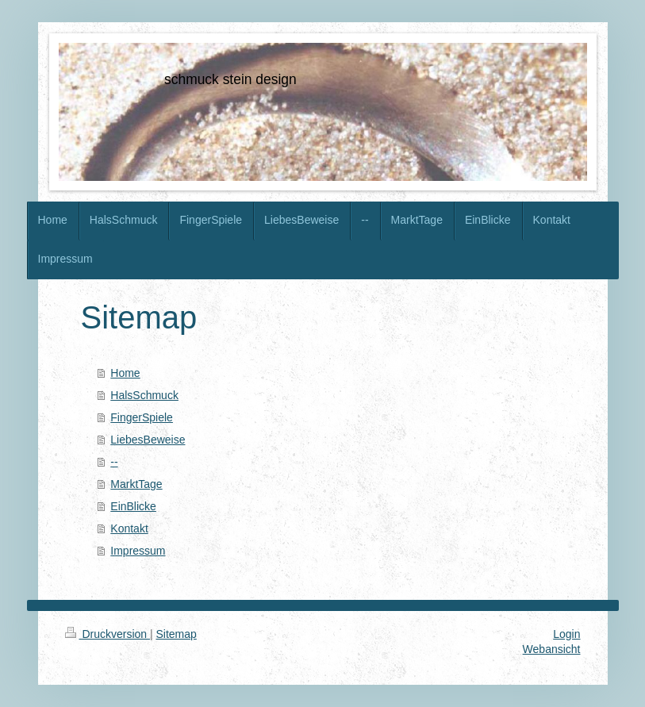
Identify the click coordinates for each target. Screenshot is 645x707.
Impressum (137, 550)
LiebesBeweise (147, 439)
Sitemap (176, 634)
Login (566, 634)
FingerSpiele (141, 417)
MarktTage (136, 484)
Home (125, 373)
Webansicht (552, 649)
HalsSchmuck (144, 395)
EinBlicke (133, 506)
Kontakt (129, 528)
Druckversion (107, 634)
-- (113, 461)
